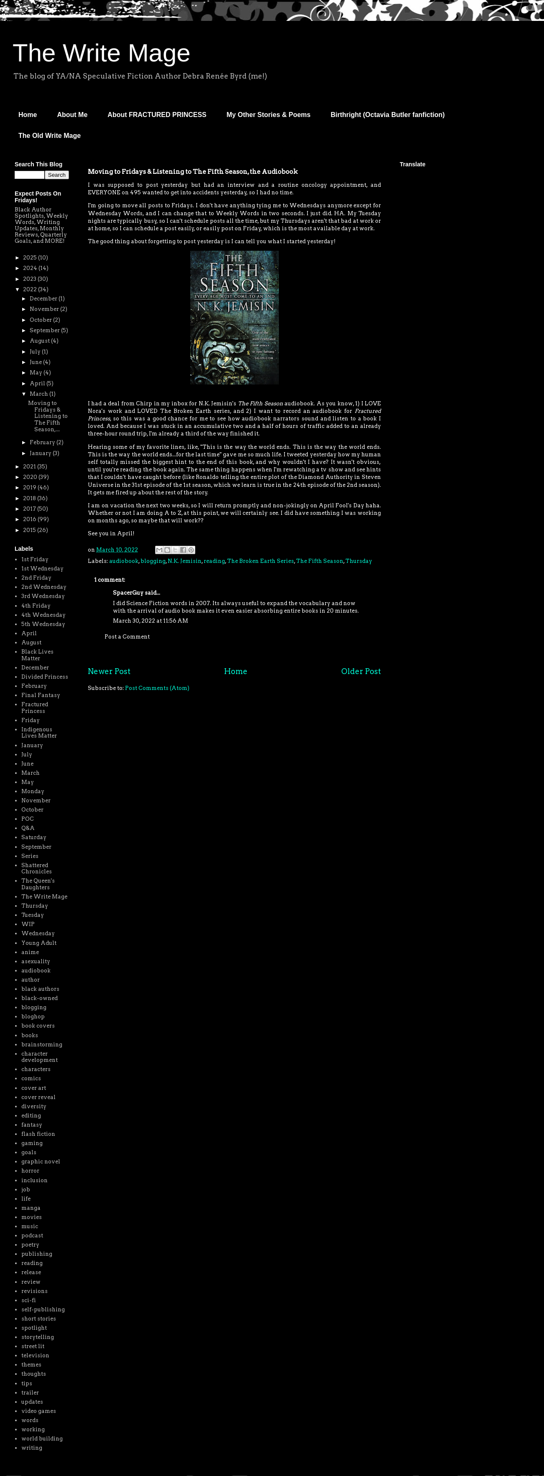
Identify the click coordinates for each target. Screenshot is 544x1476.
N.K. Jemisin (185, 561)
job (25, 1189)
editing (31, 1115)
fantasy (31, 1125)
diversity (33, 1106)
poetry (30, 1245)
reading (214, 561)
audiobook (123, 561)
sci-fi (28, 1300)
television (35, 1355)
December (44, 298)
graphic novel (40, 1161)
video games (38, 1411)
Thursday (358, 561)
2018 (30, 498)
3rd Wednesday (43, 596)
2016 (30, 519)
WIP (28, 924)
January (41, 453)
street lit (32, 1346)
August (40, 341)
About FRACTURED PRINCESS (156, 114)
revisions (34, 1291)
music (29, 1226)
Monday (32, 791)
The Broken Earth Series (260, 561)
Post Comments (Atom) (157, 688)
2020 (30, 477)
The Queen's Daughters (38, 884)
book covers (38, 1026)
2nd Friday (36, 578)
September (45, 330)
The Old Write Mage (49, 135)
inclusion (34, 1180)
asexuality (35, 961)
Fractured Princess (34, 707)
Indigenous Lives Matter (39, 732)
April (38, 383)
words (29, 1420)
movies (31, 1217)
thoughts (33, 1374)
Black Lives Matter (37, 655)
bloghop (33, 1016)
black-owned (39, 998)
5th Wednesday (43, 624)
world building (42, 1438)
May (36, 372)
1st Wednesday (42, 568)
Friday (30, 720)
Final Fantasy (40, 695)
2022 (30, 289)
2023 (30, 279)
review (31, 1282)
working (33, 1429)
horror (30, 1171)
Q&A (28, 828)
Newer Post (109, 671)
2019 (30, 487)
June (36, 362)
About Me (72, 114)
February (43, 442)
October (41, 320)
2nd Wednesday (43, 587)
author (30, 980)
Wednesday (38, 933)
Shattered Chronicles (36, 868)
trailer (30, 1392)
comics (31, 1078)
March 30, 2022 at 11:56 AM (150, 621)
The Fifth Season (319, 561)
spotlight (34, 1328)
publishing (36, 1254)
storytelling (37, 1337)
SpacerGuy (128, 593)
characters (36, 1069)
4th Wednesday (43, 615)
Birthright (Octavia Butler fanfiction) (388, 114)
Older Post (361, 671)
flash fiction (38, 1134)
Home (27, 114)
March (39, 394)
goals (28, 1152)
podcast (32, 1235)
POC (27, 819)
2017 (30, 509)
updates (32, 1402)
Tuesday (32, 915)
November (45, 309)
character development (39, 1057)
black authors (40, 989)
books (29, 1035)
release (31, 1272)
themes (31, 1364)
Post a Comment (127, 637)
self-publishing (43, 1309)
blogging (153, 561)
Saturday (33, 837)
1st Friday (35, 559)
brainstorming (41, 1044)
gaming (32, 1143)
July (36, 352)
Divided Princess (44, 677)
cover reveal (38, 1097)
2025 (30, 257)
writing (31, 1448)
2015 (30, 530)
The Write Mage (102, 53)
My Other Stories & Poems (269, 114)
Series (29, 856)
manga (31, 1208)
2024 (30, 268)
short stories (38, 1319)
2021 (30, 466)
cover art (33, 1088)
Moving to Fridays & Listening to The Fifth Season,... (48, 416)
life (26, 1199)
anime (30, 952)
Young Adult (38, 943)
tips (26, 1383)
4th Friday (36, 606)
